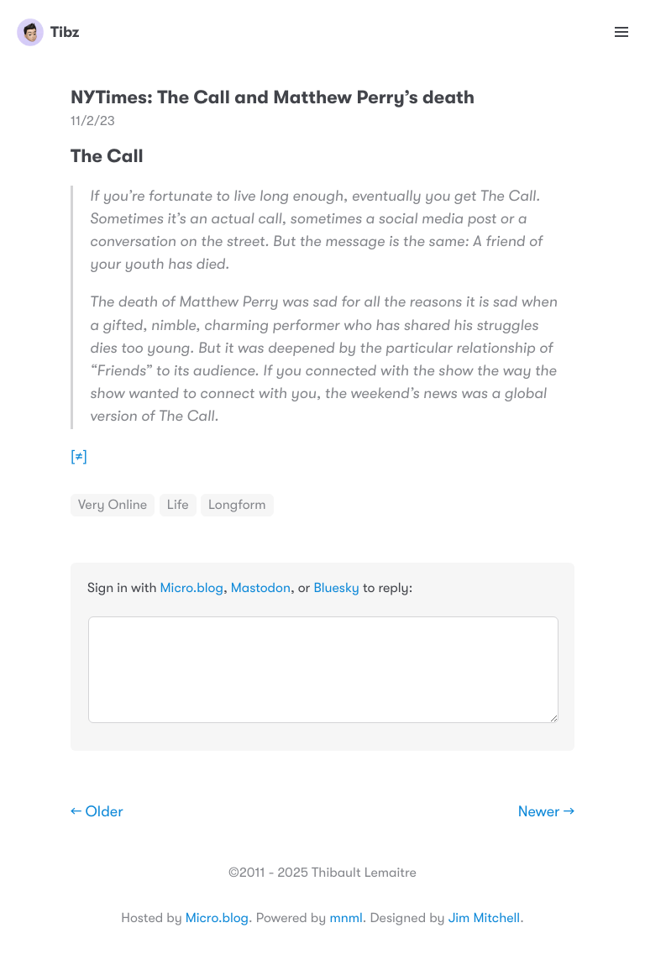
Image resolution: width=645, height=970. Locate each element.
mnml (345, 917)
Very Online (112, 504)
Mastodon (261, 587)
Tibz (48, 31)
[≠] (79, 456)
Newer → (546, 812)
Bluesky (336, 587)
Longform (237, 504)
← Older (97, 812)
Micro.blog (191, 587)
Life (178, 504)
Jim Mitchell (484, 917)
